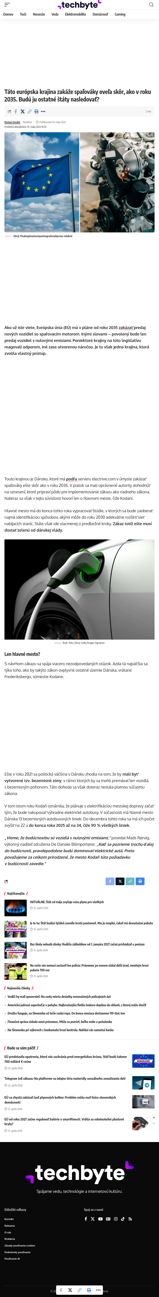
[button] (8, 4)
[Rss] (130, 1219)
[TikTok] (122, 1219)
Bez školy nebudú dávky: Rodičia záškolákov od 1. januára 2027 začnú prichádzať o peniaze (87, 944)
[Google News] (108, 1219)
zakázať (126, 327)
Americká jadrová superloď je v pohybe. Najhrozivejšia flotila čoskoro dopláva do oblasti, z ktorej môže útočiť (77, 1005)
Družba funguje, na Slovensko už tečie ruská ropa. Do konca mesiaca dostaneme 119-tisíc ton (66, 1013)
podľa (72, 478)
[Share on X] (22, 111)
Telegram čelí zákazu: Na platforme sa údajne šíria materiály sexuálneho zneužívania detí (65, 1078)
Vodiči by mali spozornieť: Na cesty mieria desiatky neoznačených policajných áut (59, 996)
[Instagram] (115, 1219)
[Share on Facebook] (15, 111)
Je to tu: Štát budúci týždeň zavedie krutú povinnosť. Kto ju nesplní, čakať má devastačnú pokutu (91, 923)
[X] (92, 1219)
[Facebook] (86, 1219)
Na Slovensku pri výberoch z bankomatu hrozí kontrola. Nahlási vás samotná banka (61, 1030)
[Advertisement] (79, 52)
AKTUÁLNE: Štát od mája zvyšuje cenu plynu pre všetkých (67, 902)
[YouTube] (100, 1219)
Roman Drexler (12, 122)
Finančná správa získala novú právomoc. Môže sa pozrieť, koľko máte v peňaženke (60, 1022)
